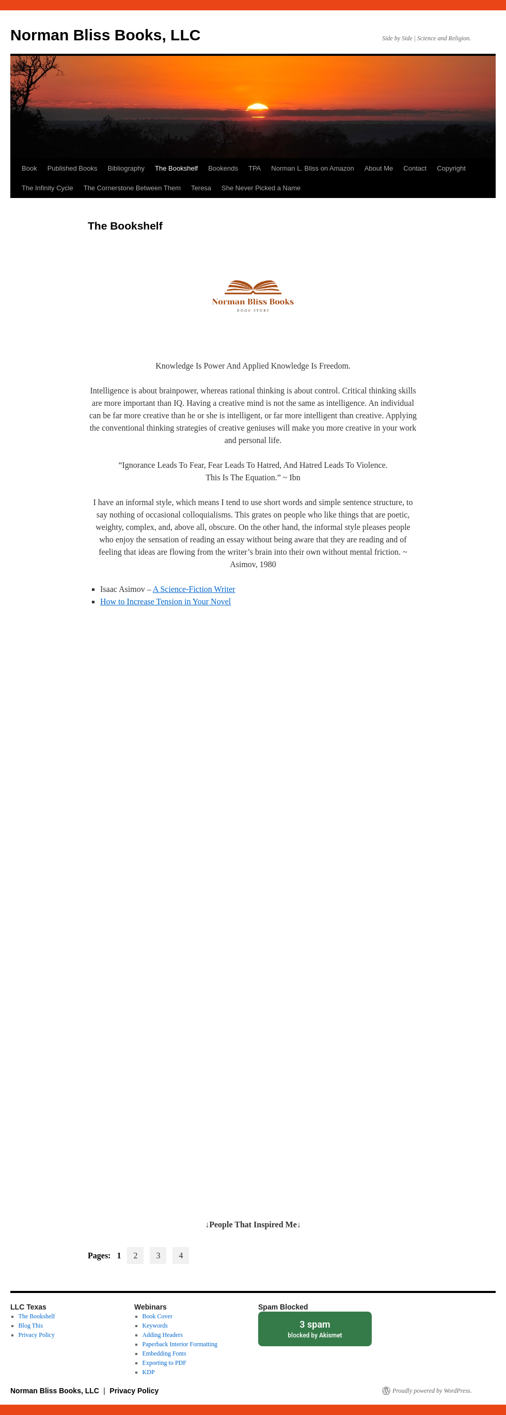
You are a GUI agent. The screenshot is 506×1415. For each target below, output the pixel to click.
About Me (379, 168)
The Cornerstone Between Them (132, 188)
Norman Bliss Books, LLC (105, 34)
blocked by (315, 1328)
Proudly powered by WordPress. (432, 1390)
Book (29, 168)
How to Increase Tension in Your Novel (165, 601)
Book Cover (157, 1316)
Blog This (31, 1325)
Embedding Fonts (164, 1353)
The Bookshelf (176, 168)
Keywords (155, 1325)
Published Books (73, 168)
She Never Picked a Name (261, 188)
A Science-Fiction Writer (194, 589)
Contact (414, 168)
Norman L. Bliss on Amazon (312, 168)
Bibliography (126, 168)
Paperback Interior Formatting (180, 1344)
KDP (149, 1372)
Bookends (223, 168)
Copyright (451, 168)
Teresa (201, 188)
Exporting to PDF (164, 1362)
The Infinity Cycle (47, 188)
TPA (254, 168)
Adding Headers (163, 1334)
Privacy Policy (37, 1334)
